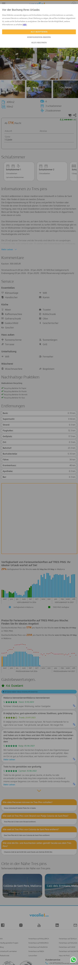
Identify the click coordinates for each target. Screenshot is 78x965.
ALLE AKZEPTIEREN (39, 32)
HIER (24, 24)
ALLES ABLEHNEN (39, 42)
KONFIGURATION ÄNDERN (39, 37)
